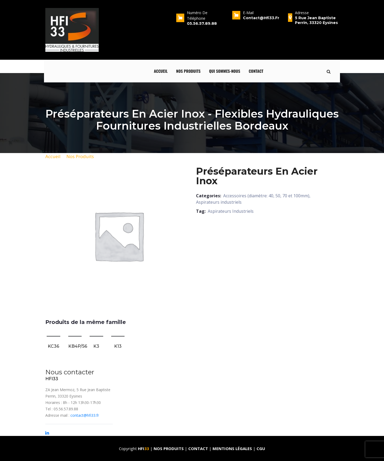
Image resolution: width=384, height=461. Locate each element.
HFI (144, 448)
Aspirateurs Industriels (231, 211)
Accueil (161, 71)
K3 (96, 346)
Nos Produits (80, 156)
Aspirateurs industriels (219, 202)
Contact (256, 71)
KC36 (53, 346)
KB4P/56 (77, 346)
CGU (261, 448)
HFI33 (51, 378)
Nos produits (188, 71)
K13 (118, 346)
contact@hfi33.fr (84, 415)
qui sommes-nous (224, 71)
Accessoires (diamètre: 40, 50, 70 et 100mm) (266, 196)
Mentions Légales (232, 448)
